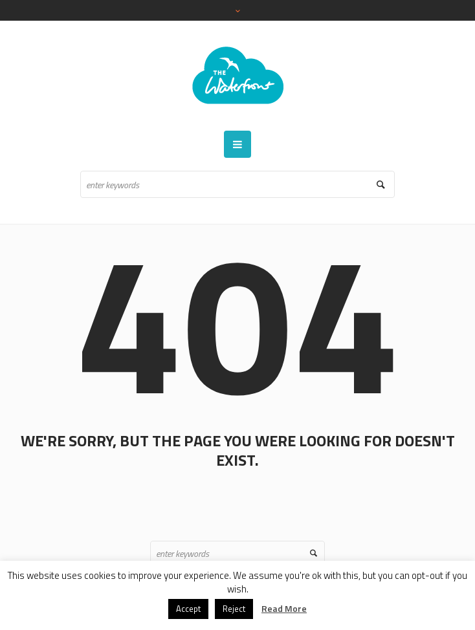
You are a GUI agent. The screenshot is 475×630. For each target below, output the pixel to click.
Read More (284, 608)
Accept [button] (188, 608)
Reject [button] (234, 608)
